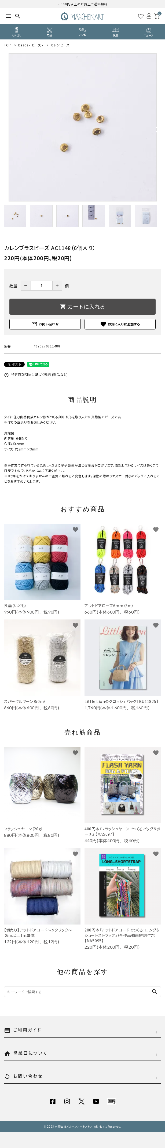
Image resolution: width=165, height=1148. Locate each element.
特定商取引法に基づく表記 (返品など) (36, 374)
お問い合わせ (45, 324)
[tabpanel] (82, 127)
